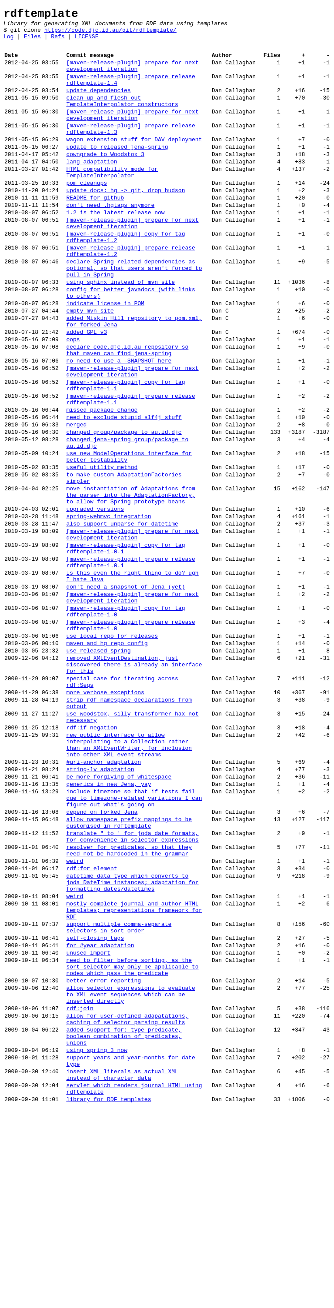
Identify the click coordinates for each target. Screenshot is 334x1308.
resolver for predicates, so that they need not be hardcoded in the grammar (129, 1004)
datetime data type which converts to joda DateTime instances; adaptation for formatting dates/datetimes (132, 1042)
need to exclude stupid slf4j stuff (123, 491)
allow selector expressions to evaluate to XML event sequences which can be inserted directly (130, 1175)
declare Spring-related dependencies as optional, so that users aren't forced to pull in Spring (134, 314)
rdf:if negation (91, 859)
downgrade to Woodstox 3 (105, 180)
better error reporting (103, 1159)
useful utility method (101, 550)
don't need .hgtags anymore (110, 240)
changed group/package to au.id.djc (123, 509)
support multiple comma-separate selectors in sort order (118, 1096)
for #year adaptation (100, 1117)
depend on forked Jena (101, 959)
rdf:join (79, 1192)
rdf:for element (91, 1026)
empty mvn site (90, 365)
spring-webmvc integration (108, 608)
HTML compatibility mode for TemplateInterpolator (112, 201)
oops (73, 399)
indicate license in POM (105, 356)
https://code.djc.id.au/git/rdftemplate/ (110, 35)
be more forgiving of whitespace (118, 917)
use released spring (98, 768)
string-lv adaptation (100, 908)
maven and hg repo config (106, 759)
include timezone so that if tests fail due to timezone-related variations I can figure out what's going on (134, 942)
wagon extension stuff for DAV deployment (134, 162)
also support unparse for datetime (122, 617)
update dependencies (98, 104)
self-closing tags (95, 1108)
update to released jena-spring (117, 171)
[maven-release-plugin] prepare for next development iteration (132, 75)
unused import (88, 1126)
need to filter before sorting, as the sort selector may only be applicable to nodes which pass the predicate (132, 1142)
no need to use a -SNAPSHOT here (118, 424)
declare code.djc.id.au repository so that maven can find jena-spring (127, 411)
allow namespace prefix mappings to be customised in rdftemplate (129, 971)
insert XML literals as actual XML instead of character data (122, 1270)
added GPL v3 (86, 390)
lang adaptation (91, 189)
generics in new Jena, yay (108, 926)
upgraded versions (95, 600)
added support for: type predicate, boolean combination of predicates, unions (123, 1225)
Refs (57, 43)
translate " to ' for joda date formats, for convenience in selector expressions (132, 988)
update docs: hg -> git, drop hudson (125, 222)
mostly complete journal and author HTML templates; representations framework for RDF (134, 1075)
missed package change (101, 482)
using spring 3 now (96, 1241)
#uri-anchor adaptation (103, 900)
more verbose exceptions (105, 817)
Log (8, 43)
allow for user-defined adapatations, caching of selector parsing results (127, 1204)
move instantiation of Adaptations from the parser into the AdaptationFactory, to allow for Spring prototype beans (130, 583)
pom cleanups (86, 214)
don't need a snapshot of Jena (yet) (125, 692)
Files (32, 43)
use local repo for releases (112, 750)
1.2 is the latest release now (115, 249)
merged (76, 500)
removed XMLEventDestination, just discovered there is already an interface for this (134, 784)
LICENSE (87, 43)
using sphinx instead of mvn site (120, 331)
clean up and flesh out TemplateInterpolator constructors (122, 117)
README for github (95, 231)
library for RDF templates (108, 1300)
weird (74, 1017)
